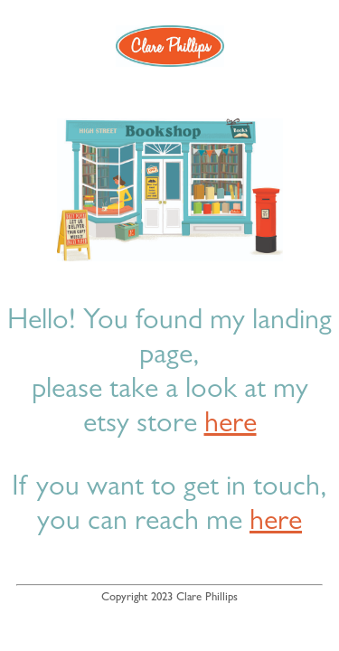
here (230, 425)
